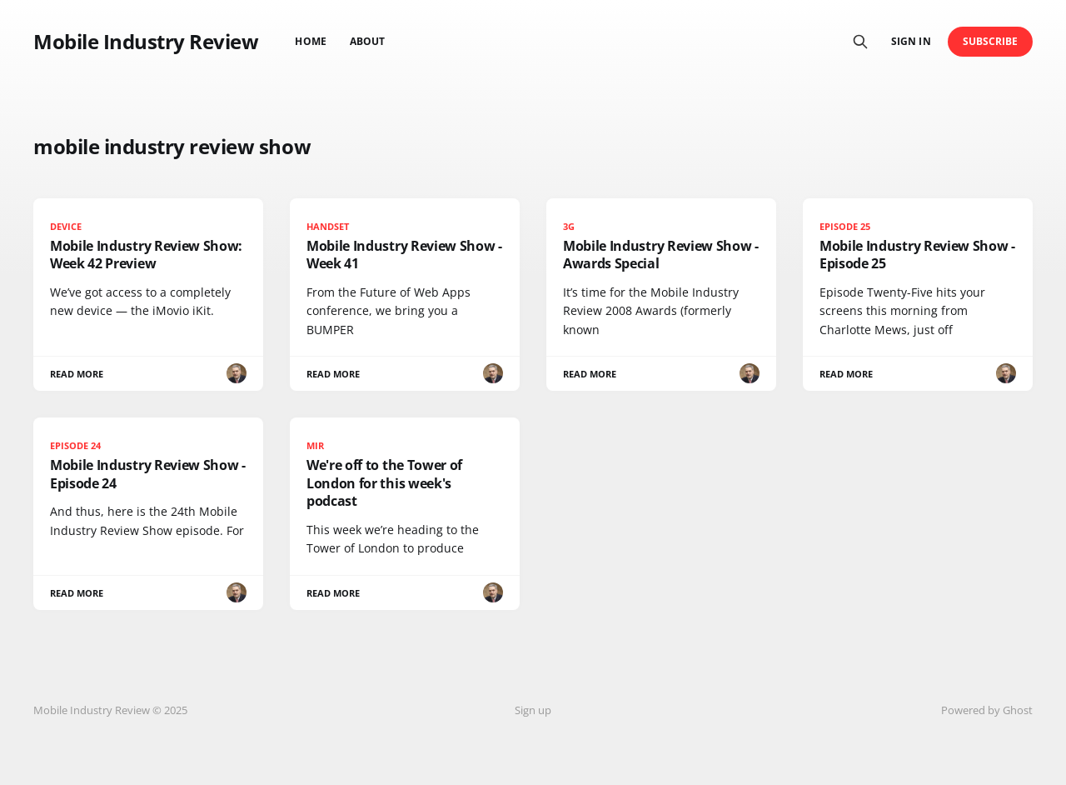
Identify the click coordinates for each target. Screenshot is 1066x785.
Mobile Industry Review (145, 42)
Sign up (533, 710)
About (367, 41)
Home (310, 41)
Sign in (910, 41)
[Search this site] (860, 41)
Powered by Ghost (987, 710)
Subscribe (991, 41)
